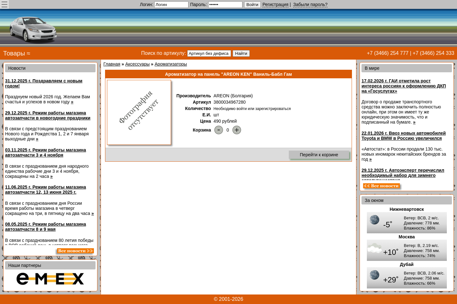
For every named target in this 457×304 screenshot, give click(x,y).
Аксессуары (137, 64)
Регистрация (275, 4)
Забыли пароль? (310, 4)
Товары (14, 53)
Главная (111, 64)
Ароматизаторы (171, 64)
